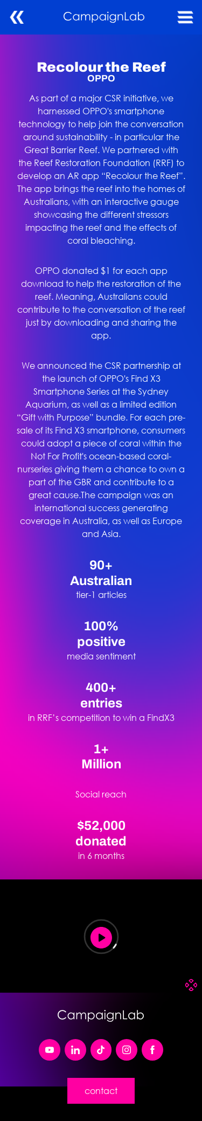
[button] (185, 17)
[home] (101, 17)
